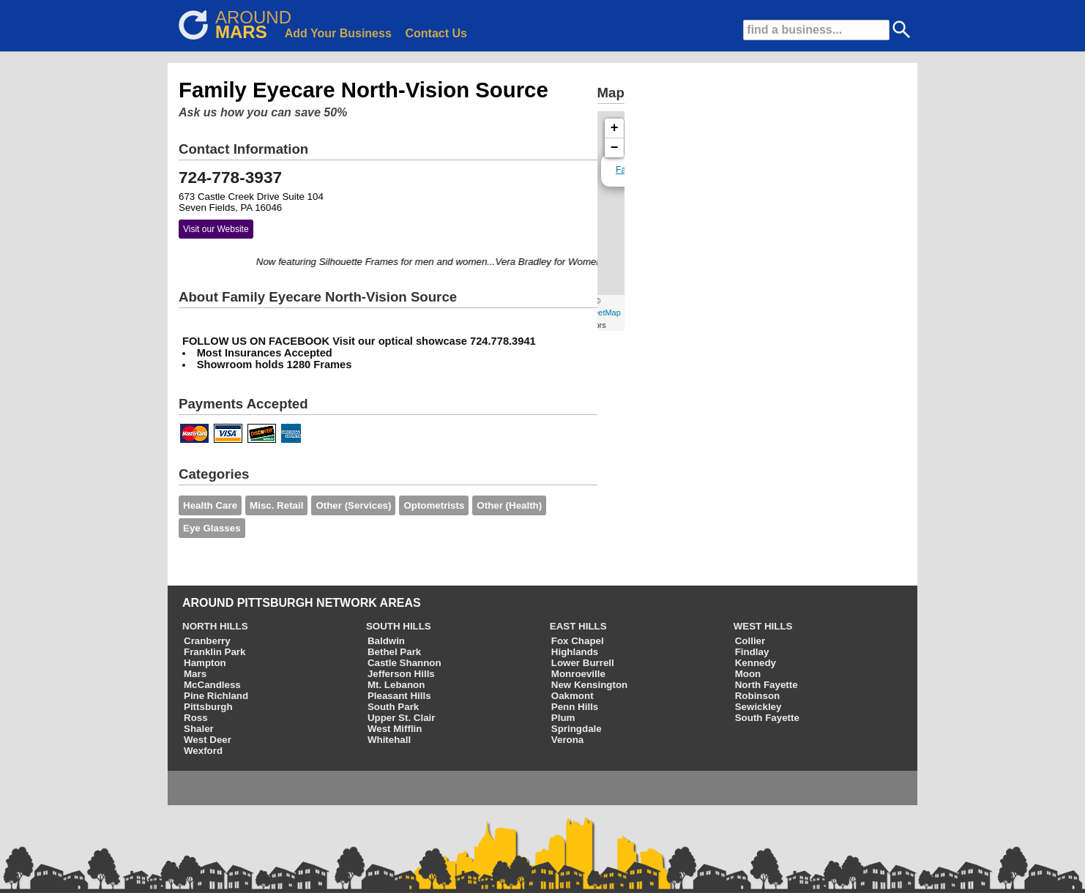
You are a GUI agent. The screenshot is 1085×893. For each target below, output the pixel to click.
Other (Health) (509, 505)
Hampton (205, 662)
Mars (195, 673)
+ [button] (615, 128)
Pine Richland (216, 695)
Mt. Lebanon (396, 684)
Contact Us (436, 33)
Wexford (203, 750)
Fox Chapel (577, 640)
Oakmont (572, 695)
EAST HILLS (578, 626)
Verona (567, 739)
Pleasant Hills (399, 695)
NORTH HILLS (215, 626)
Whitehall (389, 739)
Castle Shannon (404, 662)
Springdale (576, 728)
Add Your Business (338, 33)
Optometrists (433, 505)
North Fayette (766, 684)
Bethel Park (394, 651)
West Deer (207, 739)
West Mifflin (395, 728)
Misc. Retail (276, 505)
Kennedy (755, 662)
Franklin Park (214, 651)
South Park (393, 706)
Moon (748, 673)
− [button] (615, 148)
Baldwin (386, 640)
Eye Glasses (212, 528)
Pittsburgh (208, 706)
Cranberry (207, 640)
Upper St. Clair (402, 717)
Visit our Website (216, 229)
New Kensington (589, 684)
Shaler (199, 728)
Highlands (574, 651)
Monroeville (578, 673)
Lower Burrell (582, 662)
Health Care (210, 505)
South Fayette (767, 717)
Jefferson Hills (401, 673)
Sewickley (758, 706)
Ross (196, 717)
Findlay (752, 651)
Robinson (757, 695)
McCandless (212, 684)
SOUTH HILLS (398, 626)
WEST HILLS (763, 626)
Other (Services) (353, 505)
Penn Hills (574, 706)
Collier (750, 640)
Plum (563, 717)
